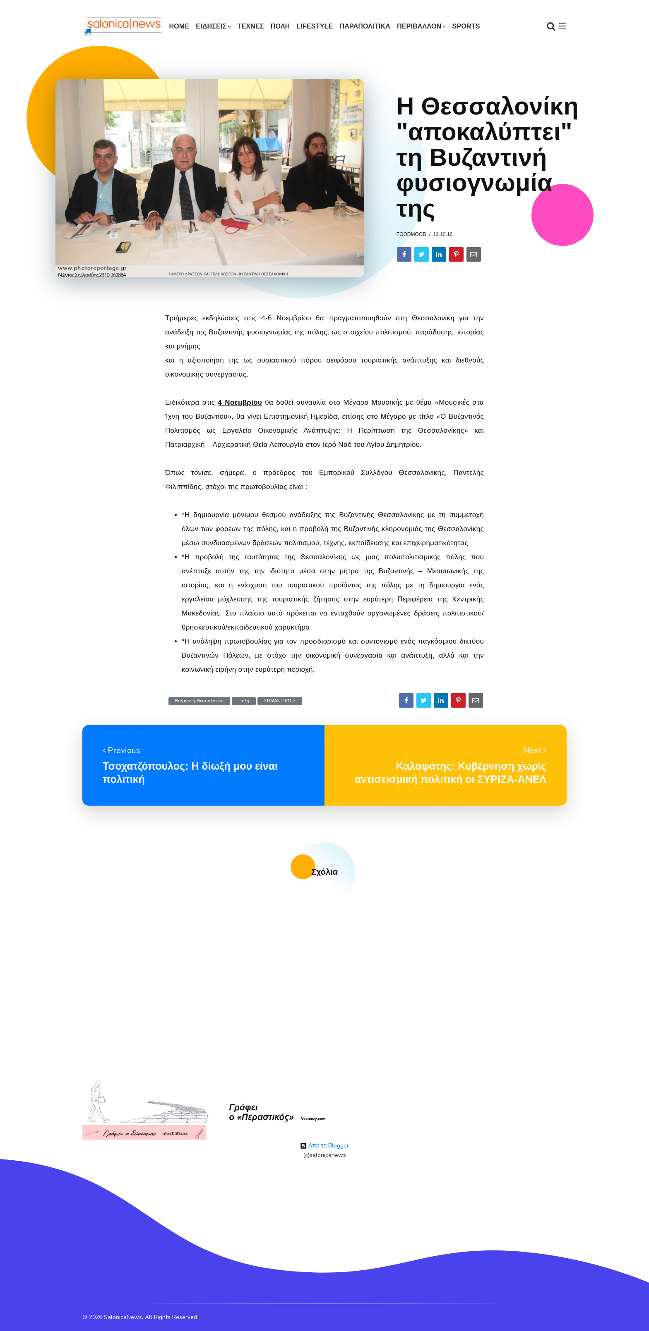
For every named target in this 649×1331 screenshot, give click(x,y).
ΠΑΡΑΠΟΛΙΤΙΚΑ (364, 26)
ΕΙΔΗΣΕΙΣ (211, 26)
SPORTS (466, 26)
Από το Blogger (324, 1146)
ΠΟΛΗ (280, 26)
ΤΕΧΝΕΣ (251, 26)
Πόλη (243, 701)
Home (179, 26)
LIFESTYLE (314, 26)
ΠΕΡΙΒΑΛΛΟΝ (419, 26)
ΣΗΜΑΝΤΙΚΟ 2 (280, 701)
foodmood (411, 234)
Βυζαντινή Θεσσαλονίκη (199, 701)
